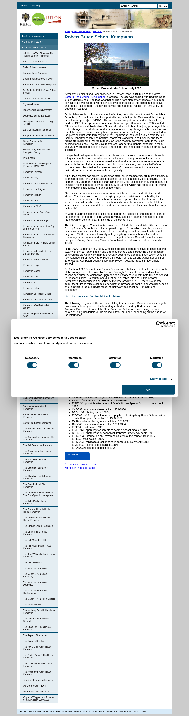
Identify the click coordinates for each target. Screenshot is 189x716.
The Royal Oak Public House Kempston (37, 648)
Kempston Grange (32, 195)
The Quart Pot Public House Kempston (37, 628)
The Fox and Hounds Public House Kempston (36, 510)
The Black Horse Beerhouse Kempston (37, 452)
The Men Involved (32, 604)
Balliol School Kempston (35, 67)
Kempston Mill (30, 282)
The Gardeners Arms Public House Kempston (36, 519)
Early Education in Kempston (37, 130)
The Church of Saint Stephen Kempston (37, 477)
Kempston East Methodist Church (39, 183)
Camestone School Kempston (37, 98)
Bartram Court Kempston (35, 73)
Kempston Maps (31, 276)
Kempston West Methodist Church (36, 306)
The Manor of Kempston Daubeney (35, 583)
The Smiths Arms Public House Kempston (38, 656)
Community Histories (81, 31)
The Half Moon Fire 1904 (35, 540)
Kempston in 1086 (32, 206)
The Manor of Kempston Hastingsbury (35, 591)
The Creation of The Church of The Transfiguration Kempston (38, 494)
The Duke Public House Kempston (34, 502)
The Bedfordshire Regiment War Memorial (39, 438)
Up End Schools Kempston (36, 691)
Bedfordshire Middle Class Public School (39, 91)
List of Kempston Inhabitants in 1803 (38, 315)
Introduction (29, 158)
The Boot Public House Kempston (34, 460)
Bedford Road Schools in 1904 (38, 79)
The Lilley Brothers (32, 562)
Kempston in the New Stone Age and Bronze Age (39, 227)
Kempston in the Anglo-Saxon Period (37, 213)
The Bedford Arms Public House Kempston (39, 430)
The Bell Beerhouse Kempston (38, 445)
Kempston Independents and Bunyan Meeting (37, 252)
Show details (158, 378)
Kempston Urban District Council (39, 299)
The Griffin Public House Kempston (35, 533)
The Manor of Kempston (35, 568)
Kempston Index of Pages (34, 47)
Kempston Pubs (31, 288)
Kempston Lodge (31, 265)
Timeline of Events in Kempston (38, 680)
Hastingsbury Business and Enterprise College (36, 151)
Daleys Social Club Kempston (37, 110)
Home (24, 5)
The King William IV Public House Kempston (39, 555)
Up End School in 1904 (34, 686)
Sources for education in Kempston (35, 407)
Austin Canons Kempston (35, 61)
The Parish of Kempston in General (36, 620)
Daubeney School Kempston (37, 115)
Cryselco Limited (31, 104)
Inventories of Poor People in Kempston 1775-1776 (37, 165)
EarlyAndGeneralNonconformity (38, 135)
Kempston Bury (30, 177)
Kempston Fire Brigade (34, 189)
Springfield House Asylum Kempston (35, 416)
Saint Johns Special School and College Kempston (38, 399)
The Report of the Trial (34, 641)
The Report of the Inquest (35, 635)
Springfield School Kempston (37, 423)
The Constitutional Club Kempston (34, 485)
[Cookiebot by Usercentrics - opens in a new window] (158, 324)
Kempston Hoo (30, 200)
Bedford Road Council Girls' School (85, 96)
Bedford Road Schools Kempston (39, 84)
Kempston (97, 31)
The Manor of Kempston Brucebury (35, 575)
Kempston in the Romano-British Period (39, 244)
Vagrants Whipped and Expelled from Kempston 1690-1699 (39, 698)
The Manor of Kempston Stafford (39, 599)
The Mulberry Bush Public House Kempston (39, 611)
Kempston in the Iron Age (35, 220)
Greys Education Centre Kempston (35, 142)
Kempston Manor (31, 271)
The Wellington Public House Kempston (37, 673)
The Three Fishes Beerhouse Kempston (37, 664)
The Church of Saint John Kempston (35, 469)
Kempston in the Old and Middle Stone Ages (39, 235)
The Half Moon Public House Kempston (37, 547)
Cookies (34, 5)
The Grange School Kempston (38, 526)
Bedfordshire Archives (33, 36)
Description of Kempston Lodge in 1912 (38, 122)
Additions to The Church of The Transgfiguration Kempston (38, 54)
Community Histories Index (80, 464)
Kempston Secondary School (37, 294)
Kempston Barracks (32, 172)
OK (148, 389)
